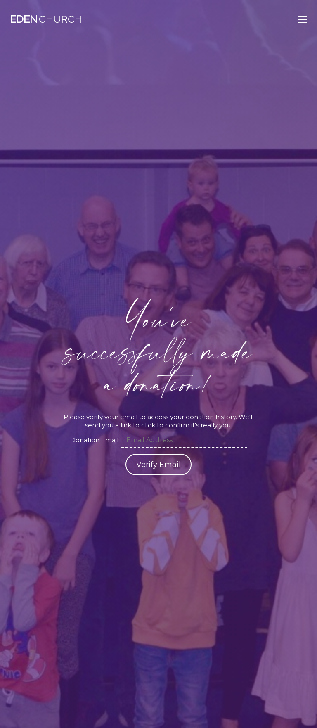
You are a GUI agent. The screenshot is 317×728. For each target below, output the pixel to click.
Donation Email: (95, 440)
